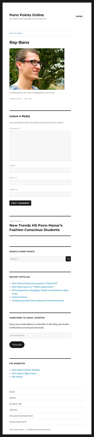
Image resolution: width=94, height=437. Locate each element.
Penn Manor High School (24, 373)
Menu (79, 16)
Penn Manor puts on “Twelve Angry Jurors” (33, 287)
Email (13, 178)
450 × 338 (28, 99)
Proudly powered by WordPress (39, 430)
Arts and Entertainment (21, 416)
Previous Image (15, 33)
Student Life (15, 404)
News (12, 392)
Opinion (13, 410)
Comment (15, 129)
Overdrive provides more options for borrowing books (38, 300)
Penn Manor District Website (26, 370)
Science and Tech (18, 422)
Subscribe (17, 344)
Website (13, 190)
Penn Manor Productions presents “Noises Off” (35, 283)
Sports (12, 398)
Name (13, 166)
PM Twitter (17, 377)
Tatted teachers (19, 297)
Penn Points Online (26, 15)
